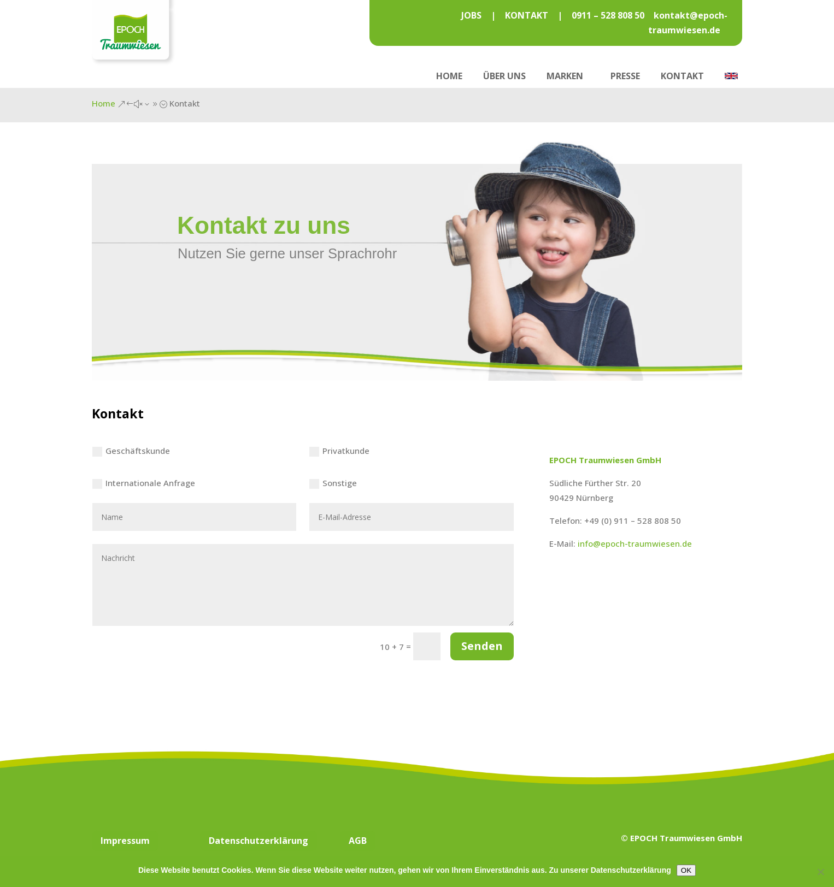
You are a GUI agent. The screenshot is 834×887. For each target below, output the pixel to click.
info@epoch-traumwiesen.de (635, 543)
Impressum (125, 841)
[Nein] (820, 871)
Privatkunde (339, 451)
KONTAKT (526, 15)
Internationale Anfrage (143, 483)
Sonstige (333, 483)
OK (686, 870)
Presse (625, 76)
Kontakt (682, 76)
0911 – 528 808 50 (609, 15)
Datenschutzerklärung (258, 841)
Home (449, 76)
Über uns (504, 76)
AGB (358, 841)
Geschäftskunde (131, 451)
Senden (482, 645)
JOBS (471, 15)
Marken (565, 76)
